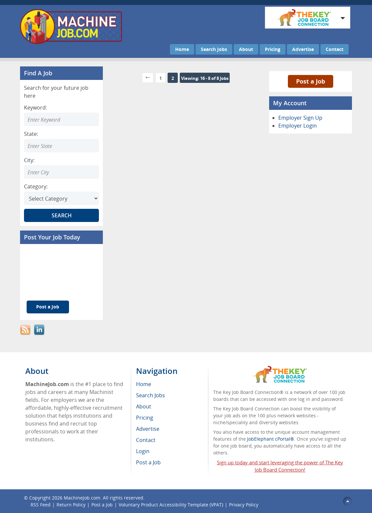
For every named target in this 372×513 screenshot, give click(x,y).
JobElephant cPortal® (270, 439)
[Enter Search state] (61, 145)
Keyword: (35, 107)
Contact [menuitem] (145, 440)
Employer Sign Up (300, 117)
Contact (334, 49)
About (246, 49)
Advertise (303, 49)
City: (29, 160)
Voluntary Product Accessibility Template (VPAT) (171, 504)
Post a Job (47, 307)
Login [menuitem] (143, 451)
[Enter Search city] (61, 172)
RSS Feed (41, 504)
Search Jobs (214, 49)
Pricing (272, 49)
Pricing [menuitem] (144, 417)
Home (182, 49)
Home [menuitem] (143, 384)
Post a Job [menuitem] (148, 462)
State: (31, 133)
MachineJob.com (82, 498)
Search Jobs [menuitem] (150, 395)
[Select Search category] (61, 198)
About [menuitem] (143, 406)
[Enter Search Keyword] (61, 119)
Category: (36, 186)
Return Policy (71, 504)
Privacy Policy (243, 504)
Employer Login (297, 125)
